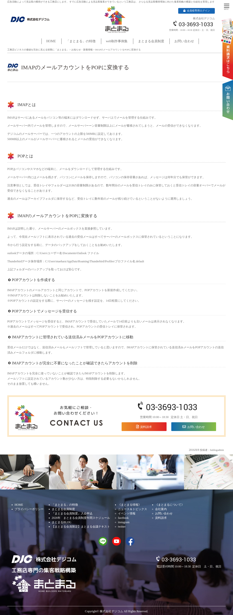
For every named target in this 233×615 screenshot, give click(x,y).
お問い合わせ (228, 88)
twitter (122, 526)
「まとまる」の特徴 (81, 41)
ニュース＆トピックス (132, 509)
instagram (123, 522)
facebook (123, 517)
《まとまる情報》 (129, 504)
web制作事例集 (117, 41)
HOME (51, 41)
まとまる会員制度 (151, 41)
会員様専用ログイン (196, 10)
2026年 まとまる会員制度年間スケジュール (81, 517)
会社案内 (161, 509)
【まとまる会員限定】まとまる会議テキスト (81, 526)
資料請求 (228, 43)
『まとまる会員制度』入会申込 (72, 513)
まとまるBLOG (61, 522)
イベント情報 (126, 513)
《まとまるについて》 (169, 504)
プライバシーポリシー (29, 509)
